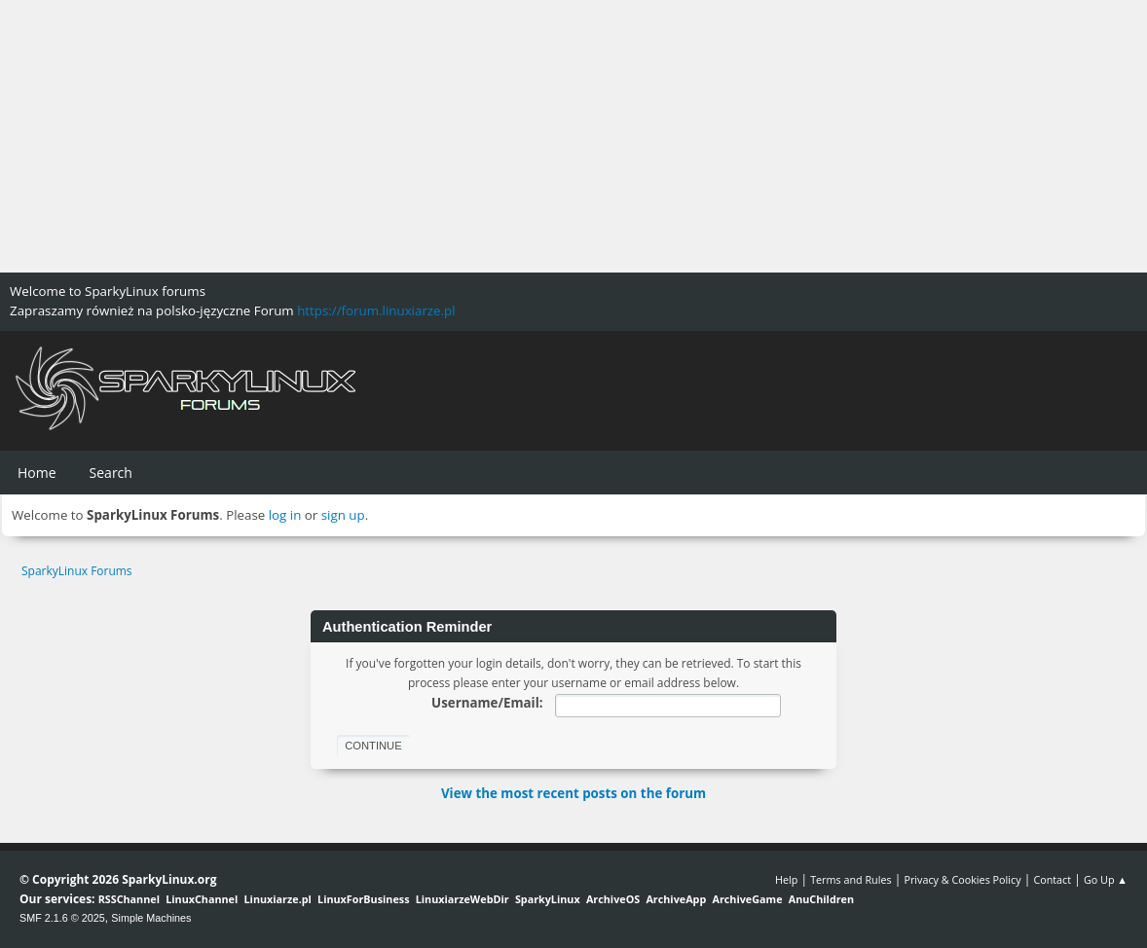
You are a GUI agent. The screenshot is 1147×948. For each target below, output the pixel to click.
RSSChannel (129, 899)
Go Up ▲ (1106, 879)
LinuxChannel (202, 899)
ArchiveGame (747, 899)
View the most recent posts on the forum (573, 793)
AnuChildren (821, 899)
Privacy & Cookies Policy (962, 879)
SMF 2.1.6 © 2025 (62, 918)
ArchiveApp (676, 899)
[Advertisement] (573, 136)
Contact (1052, 879)
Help (786, 879)
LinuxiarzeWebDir (462, 899)
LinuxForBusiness (363, 899)
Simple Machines (151, 918)
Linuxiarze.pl (278, 899)
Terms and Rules (851, 879)
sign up (343, 515)
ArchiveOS (613, 899)
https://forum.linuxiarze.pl (376, 310)
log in (285, 515)
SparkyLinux (547, 899)
